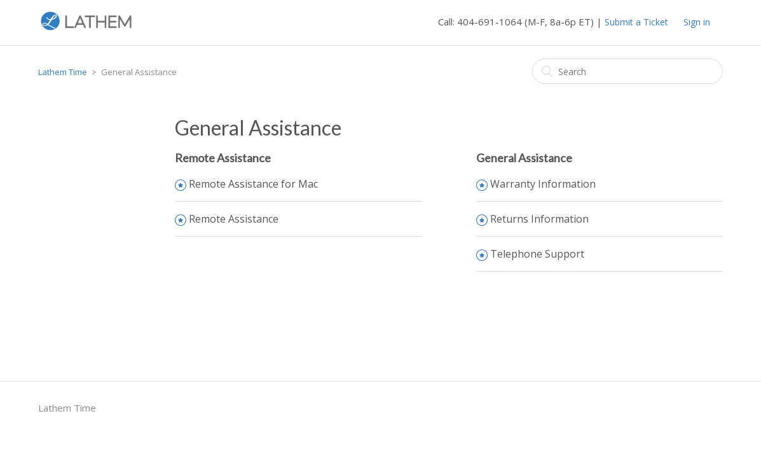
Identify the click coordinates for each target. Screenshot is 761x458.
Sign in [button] (696, 22)
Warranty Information (543, 184)
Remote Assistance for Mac (253, 184)
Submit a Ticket (636, 22)
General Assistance (524, 158)
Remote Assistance (223, 158)
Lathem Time (62, 72)
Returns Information (539, 219)
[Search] (627, 71)
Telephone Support (537, 254)
